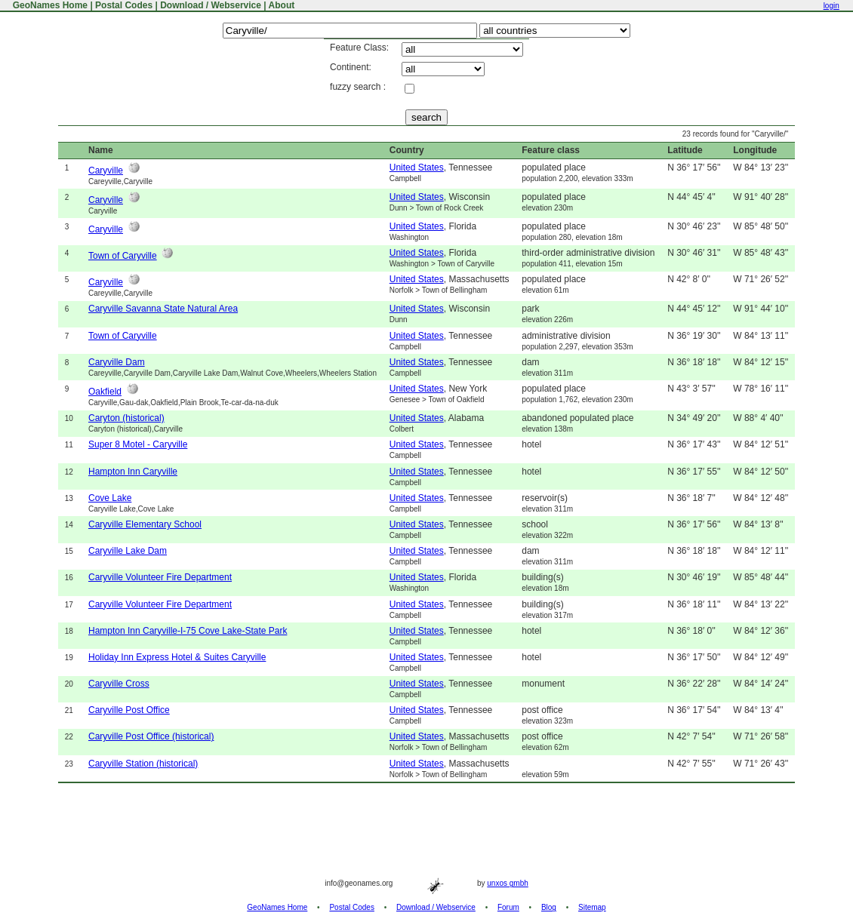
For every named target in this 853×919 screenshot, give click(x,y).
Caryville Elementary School (145, 524)
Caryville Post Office (129, 710)
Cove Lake (109, 498)
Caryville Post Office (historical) (151, 736)
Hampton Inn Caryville (132, 471)
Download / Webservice (210, 5)
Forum (508, 907)
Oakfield (105, 391)
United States (417, 167)
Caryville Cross (118, 683)
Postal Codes (123, 5)
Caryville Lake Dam (127, 551)
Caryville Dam (116, 362)
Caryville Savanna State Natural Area (163, 308)
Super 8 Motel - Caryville (137, 444)
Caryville (105, 170)
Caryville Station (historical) (143, 763)
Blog (548, 907)
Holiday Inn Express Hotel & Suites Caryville (177, 657)
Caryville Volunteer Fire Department (160, 577)
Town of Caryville (122, 255)
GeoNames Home (49, 5)
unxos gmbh (507, 883)
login (831, 6)
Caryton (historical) (126, 418)
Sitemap (592, 907)
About (282, 5)
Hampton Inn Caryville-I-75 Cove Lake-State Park (187, 630)
